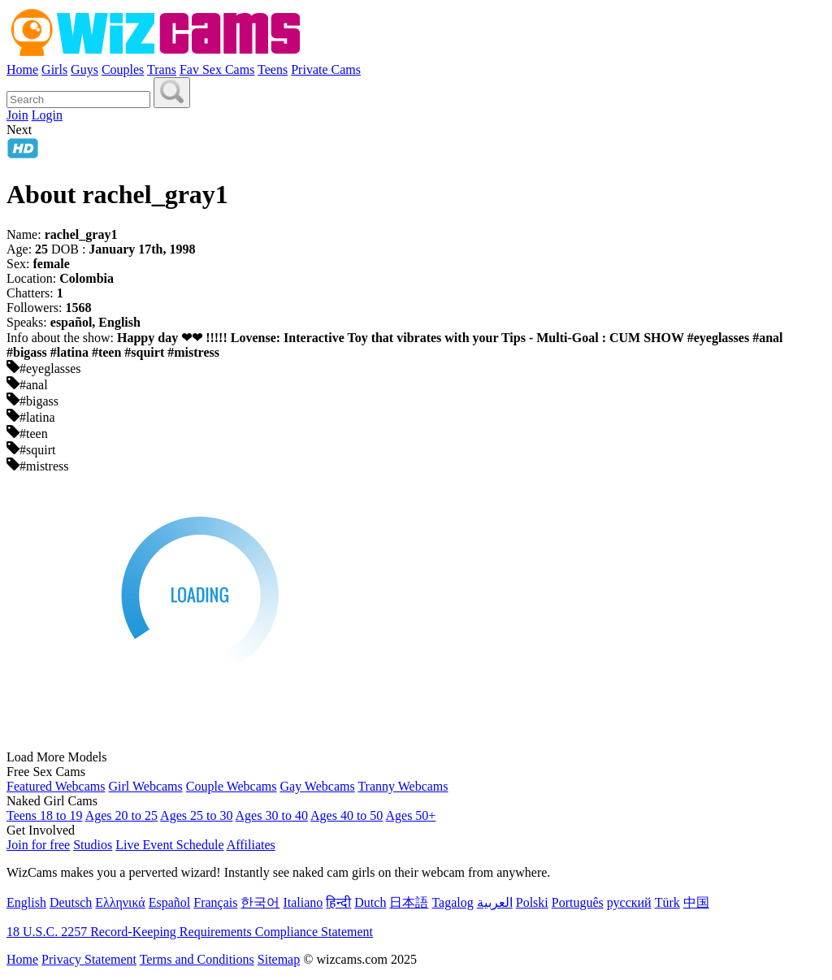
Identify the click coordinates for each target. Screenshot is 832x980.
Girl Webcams (145, 786)
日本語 (408, 902)
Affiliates (251, 845)
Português (578, 902)
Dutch (370, 902)
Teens (273, 69)
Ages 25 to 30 (196, 815)
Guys (84, 69)
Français (215, 902)
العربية (495, 902)
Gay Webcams (317, 786)
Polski (532, 902)
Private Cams (326, 69)
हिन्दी (338, 902)
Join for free (38, 845)
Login (47, 115)
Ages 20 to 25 (121, 815)
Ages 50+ (410, 815)
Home (22, 69)
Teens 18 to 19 (44, 815)
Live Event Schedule (169, 845)
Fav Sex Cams (217, 69)
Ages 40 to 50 (346, 815)
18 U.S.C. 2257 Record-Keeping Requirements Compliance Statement (189, 932)
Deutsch (71, 902)
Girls (54, 69)
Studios (92, 845)
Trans (161, 69)
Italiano (303, 902)
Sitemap (279, 959)
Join (17, 115)
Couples (123, 69)
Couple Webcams (231, 786)
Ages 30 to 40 (272, 815)
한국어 (260, 902)
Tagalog (452, 902)
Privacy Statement (88, 959)
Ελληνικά (120, 902)
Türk (667, 902)
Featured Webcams (55, 786)
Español (170, 902)
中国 (696, 902)
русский (629, 902)
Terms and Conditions (197, 959)
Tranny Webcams (403, 786)
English (26, 902)
